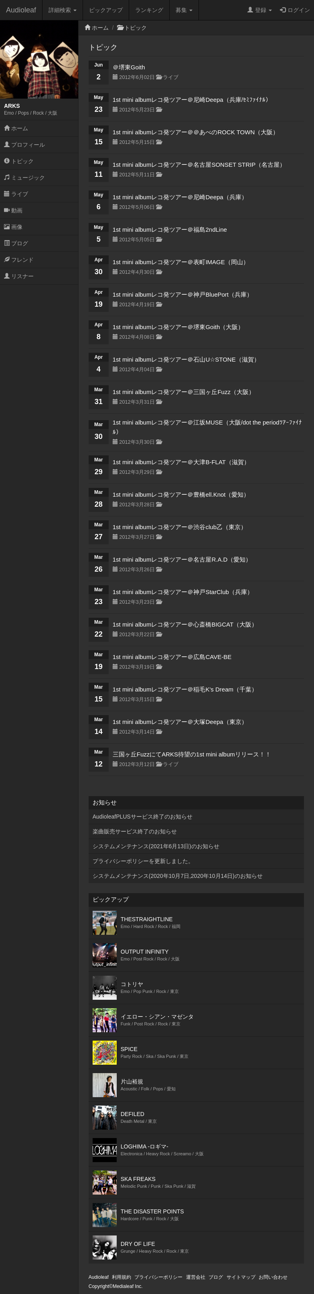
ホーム (16, 128)
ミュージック (24, 177)
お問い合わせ (273, 1277)
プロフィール (24, 145)
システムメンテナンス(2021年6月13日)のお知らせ (156, 846)
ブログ (16, 243)
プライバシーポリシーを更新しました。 (143, 861)
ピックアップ (106, 10)
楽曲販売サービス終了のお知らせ (135, 831)
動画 (13, 210)
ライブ (16, 194)
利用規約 (121, 1277)
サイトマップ (241, 1277)
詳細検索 (63, 10)
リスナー (19, 276)
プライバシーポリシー (158, 1277)
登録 (259, 10)
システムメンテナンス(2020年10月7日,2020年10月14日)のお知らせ (178, 876)
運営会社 (195, 1277)
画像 (13, 227)
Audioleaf (21, 10)
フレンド (19, 260)
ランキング (149, 10)
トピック (19, 161)
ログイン (295, 10)
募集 (184, 10)
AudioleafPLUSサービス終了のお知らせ (142, 816)
